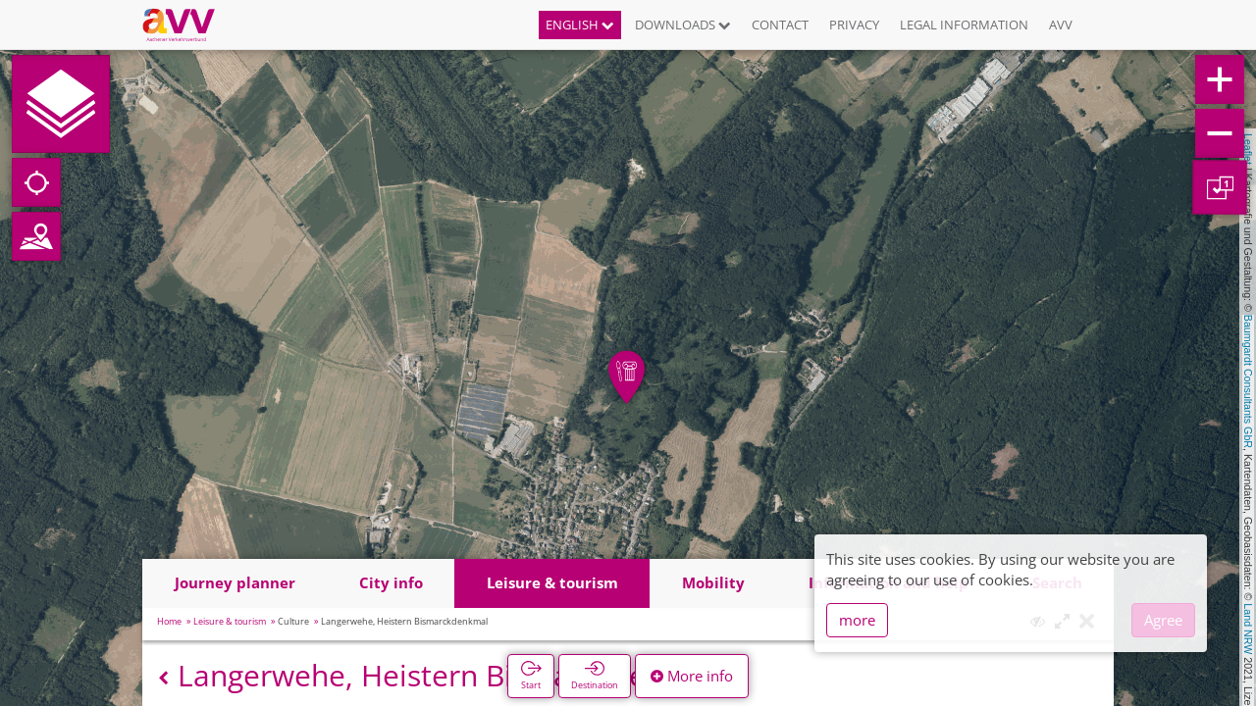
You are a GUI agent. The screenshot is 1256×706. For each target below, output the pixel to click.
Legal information (964, 24)
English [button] (580, 24)
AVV (1061, 24)
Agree (1163, 620)
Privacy (854, 24)
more (857, 620)
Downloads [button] (683, 24)
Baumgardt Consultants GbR (1248, 381)
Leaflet (1248, 149)
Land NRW (1248, 628)
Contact (780, 24)
